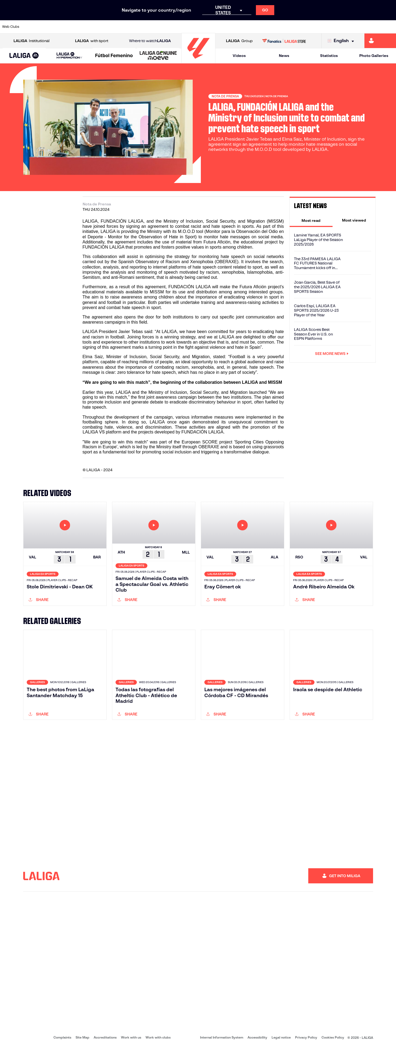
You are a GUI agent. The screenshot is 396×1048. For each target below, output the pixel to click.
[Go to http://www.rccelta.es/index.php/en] (221, 27)
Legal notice (281, 1037)
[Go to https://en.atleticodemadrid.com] (53, 27)
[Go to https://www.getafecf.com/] (146, 27)
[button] (24, 55)
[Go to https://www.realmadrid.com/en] (296, 27)
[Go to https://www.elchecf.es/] (109, 27)
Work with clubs (158, 1037)
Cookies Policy (332, 1037)
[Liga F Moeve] (114, 56)
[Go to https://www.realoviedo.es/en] (315, 27)
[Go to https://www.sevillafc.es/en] (352, 27)
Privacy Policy (306, 1037)
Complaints (62, 1037)
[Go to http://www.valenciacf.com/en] (371, 27)
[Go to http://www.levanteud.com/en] (184, 27)
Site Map (82, 1037)
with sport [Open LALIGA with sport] (91, 41)
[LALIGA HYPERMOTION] (69, 55)
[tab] (311, 220)
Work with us (131, 1037)
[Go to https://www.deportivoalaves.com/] (90, 27)
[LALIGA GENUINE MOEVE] (158, 56)
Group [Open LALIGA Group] (239, 41)
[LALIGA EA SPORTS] (24, 56)
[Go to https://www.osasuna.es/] (71, 27)
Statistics (329, 55)
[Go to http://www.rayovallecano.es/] (202, 27)
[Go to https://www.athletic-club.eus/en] (34, 27)
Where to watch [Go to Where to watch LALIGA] (150, 41)
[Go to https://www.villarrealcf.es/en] (390, 27)
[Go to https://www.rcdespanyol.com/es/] (240, 27)
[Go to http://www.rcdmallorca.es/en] (259, 27)
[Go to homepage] (198, 61)
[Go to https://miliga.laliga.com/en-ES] (380, 40)
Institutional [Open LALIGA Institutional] (31, 41)
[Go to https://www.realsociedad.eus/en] (334, 27)
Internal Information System (221, 1037)
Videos (239, 55)
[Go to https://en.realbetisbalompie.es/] (277, 27)
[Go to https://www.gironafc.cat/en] (165, 27)
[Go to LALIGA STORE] (284, 40)
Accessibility (257, 1037)
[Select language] (342, 41)
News (284, 55)
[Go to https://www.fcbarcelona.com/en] (127, 27)
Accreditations (105, 1037)
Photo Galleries (373, 55)
